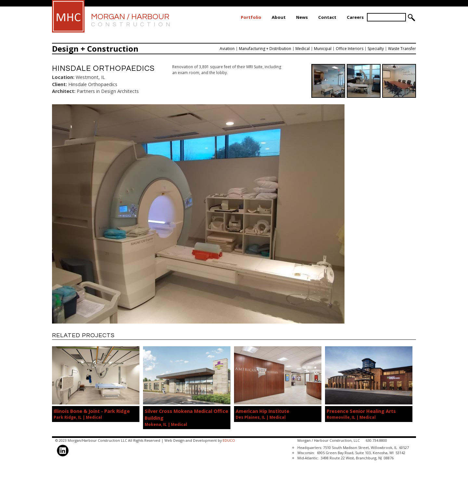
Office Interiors (349, 48)
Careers (355, 17)
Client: (59, 84)
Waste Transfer (402, 48)
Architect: (63, 91)
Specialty (376, 48)
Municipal (323, 48)
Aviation (227, 48)
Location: (63, 77)
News (302, 17)
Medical (302, 48)
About (279, 17)
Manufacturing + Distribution (265, 48)
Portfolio (251, 17)
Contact (327, 17)
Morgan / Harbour (132, 21)
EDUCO (229, 440)
